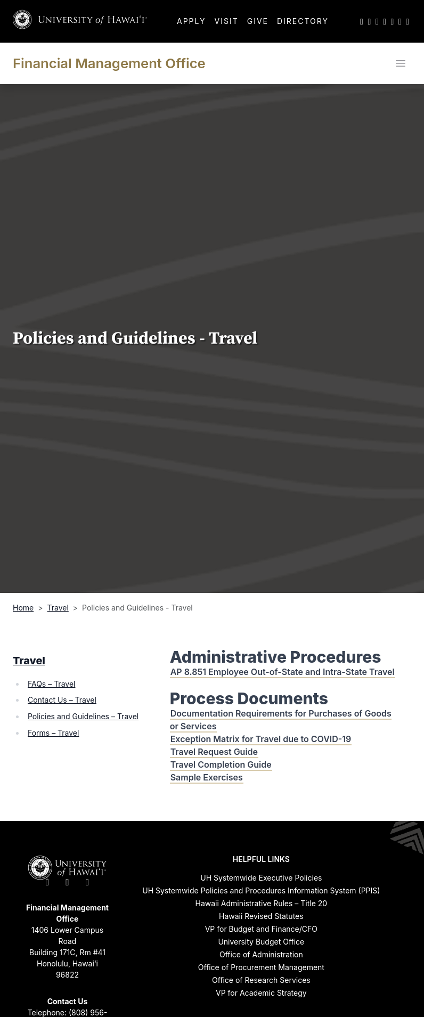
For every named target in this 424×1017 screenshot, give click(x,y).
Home (23, 607)
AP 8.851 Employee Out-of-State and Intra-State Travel (282, 671)
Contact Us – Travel (62, 699)
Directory (303, 21)
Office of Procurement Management (261, 967)
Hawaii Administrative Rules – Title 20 (261, 903)
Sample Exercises (206, 777)
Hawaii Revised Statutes (261, 916)
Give (257, 21)
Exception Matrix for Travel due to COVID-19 (261, 739)
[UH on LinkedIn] (392, 21)
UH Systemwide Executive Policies (261, 877)
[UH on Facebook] (369, 21)
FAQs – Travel (51, 683)
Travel (58, 607)
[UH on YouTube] (384, 21)
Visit (227, 21)
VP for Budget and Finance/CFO (261, 928)
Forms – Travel (53, 732)
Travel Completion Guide (221, 764)
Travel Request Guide (214, 751)
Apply (191, 21)
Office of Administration (261, 954)
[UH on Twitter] (361, 21)
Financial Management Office (109, 63)
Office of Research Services (261, 980)
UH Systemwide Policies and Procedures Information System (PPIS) (261, 890)
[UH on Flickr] (400, 21)
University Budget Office (261, 941)
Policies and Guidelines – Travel (83, 716)
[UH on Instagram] (377, 21)
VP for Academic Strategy (261, 992)
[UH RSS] (407, 21)
